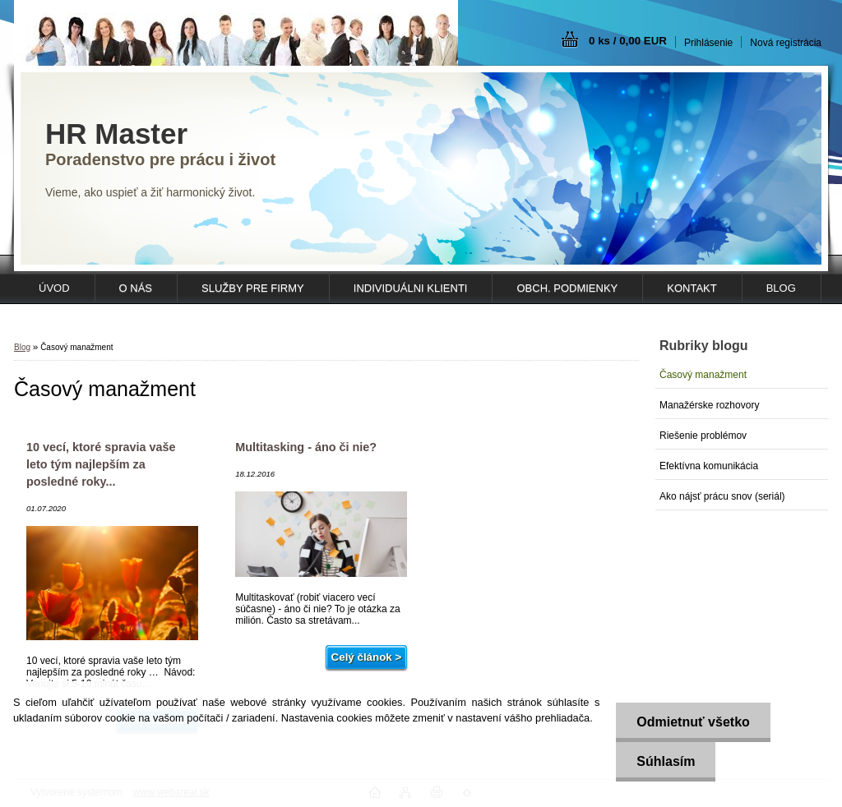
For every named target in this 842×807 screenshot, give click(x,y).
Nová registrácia (785, 42)
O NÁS (135, 288)
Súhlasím (665, 761)
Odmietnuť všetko (692, 722)
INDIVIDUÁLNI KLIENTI (411, 288)
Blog (781, 288)
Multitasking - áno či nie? (306, 447)
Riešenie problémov (703, 435)
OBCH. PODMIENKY (567, 288)
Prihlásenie (708, 42)
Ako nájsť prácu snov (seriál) (722, 496)
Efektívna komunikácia (708, 466)
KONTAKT (691, 288)
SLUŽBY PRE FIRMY (252, 288)
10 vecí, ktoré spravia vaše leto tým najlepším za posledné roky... (101, 464)
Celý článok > (366, 657)
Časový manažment (703, 374)
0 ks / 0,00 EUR (628, 41)
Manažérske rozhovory (709, 405)
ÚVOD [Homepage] (54, 288)
